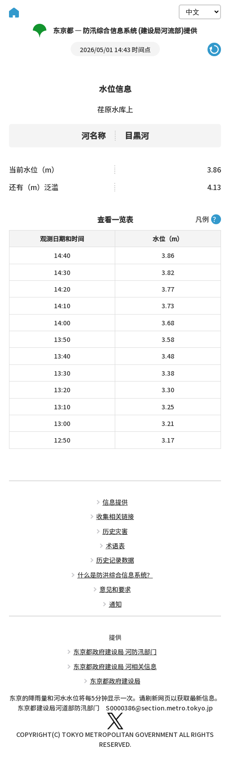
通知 (115, 603)
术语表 (115, 545)
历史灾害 (115, 531)
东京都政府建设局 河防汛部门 (115, 651)
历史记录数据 (115, 559)
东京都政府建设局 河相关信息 (115, 666)
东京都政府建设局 (115, 680)
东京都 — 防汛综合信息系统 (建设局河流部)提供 (115, 30)
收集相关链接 (115, 516)
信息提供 (115, 501)
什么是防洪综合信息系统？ (115, 574)
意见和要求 (115, 589)
